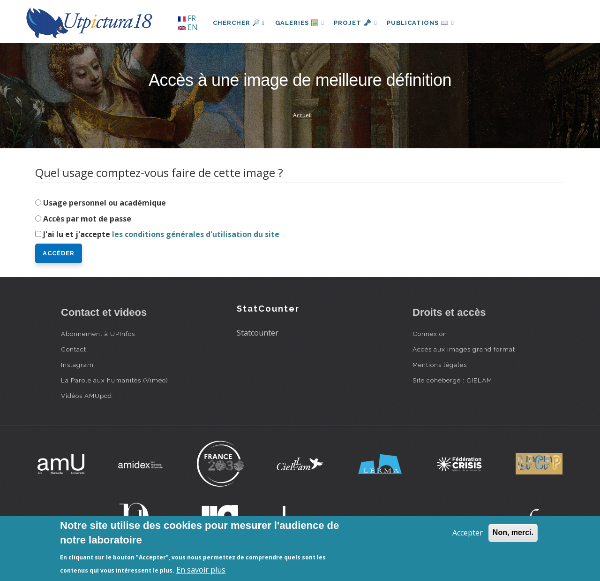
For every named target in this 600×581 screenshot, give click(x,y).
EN (188, 27)
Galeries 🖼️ (300, 22)
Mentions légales (439, 364)
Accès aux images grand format (463, 349)
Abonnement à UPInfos (98, 333)
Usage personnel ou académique (104, 203)
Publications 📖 (424, 22)
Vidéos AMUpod (86, 395)
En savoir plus (200, 570)
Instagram (77, 364)
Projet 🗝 (358, 22)
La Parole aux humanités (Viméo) (114, 380)
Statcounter (257, 333)
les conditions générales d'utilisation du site (195, 234)
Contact (73, 349)
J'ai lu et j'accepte (161, 234)
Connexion (429, 333)
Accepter (467, 532)
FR (187, 18)
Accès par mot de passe (87, 219)
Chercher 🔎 (239, 22)
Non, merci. (513, 532)
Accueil (302, 115)
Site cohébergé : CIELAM (452, 380)
